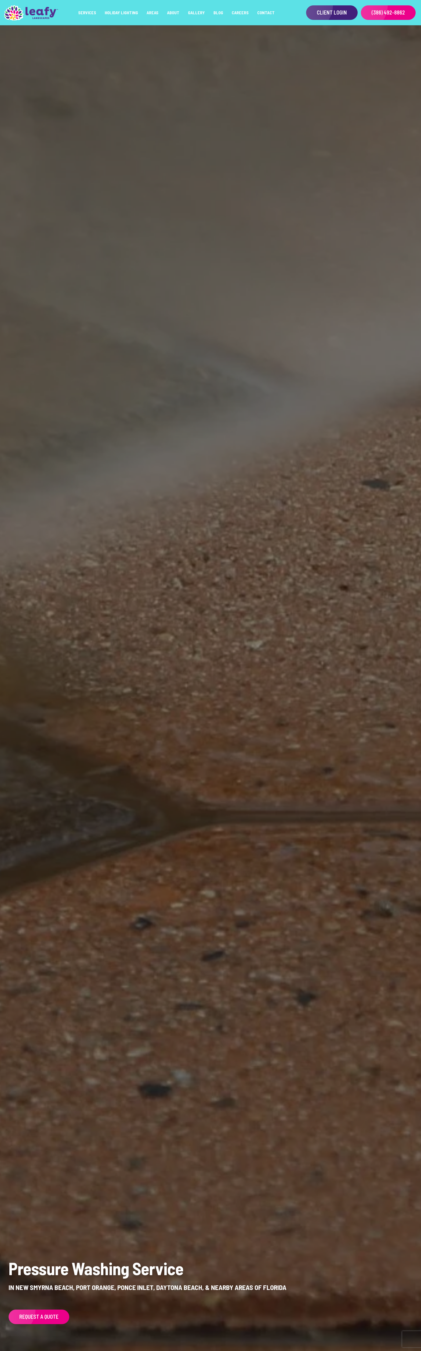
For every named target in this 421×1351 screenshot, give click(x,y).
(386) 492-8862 (388, 12)
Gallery (196, 12)
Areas (152, 12)
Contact (266, 12)
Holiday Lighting (121, 12)
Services (87, 12)
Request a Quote (39, 1316)
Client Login (332, 12)
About (173, 12)
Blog (218, 12)
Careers (240, 12)
